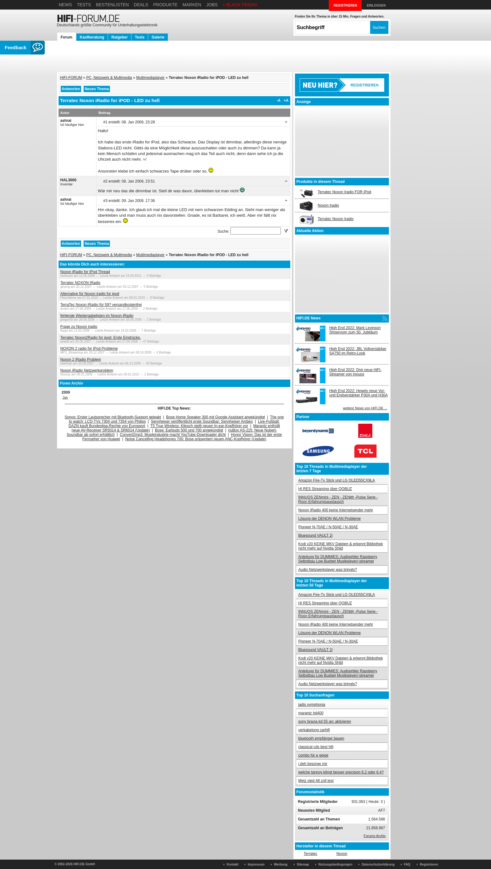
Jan (65, 397)
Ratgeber (119, 37)
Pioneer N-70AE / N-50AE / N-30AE (328, 527)
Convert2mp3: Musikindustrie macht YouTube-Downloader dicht (173, 434)
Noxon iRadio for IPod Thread (85, 272)
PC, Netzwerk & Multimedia (109, 77)
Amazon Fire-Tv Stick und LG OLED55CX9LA (336, 480)
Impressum (256, 864)
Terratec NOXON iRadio (80, 283)
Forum (66, 37)
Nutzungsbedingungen (335, 864)
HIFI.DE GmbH (84, 864)
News (65, 4)
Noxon (341, 853)
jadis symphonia (311, 704)
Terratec (310, 853)
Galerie (158, 37)
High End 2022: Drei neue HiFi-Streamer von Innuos (355, 372)
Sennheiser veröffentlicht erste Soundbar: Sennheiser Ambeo (202, 421)
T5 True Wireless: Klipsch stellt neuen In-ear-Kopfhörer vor (199, 426)
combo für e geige (313, 755)
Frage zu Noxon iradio (78, 326)
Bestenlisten (112, 4)
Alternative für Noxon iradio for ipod (89, 294)
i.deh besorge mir (313, 764)
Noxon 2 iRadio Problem (80, 359)
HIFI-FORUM (71, 77)
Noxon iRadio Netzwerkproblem (86, 370)
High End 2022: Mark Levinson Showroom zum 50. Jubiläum (355, 330)
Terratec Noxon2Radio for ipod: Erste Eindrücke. (100, 337)
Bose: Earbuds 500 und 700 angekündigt (189, 430)
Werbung (280, 864)
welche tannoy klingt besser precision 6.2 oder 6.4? (341, 772)
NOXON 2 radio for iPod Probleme (89, 348)
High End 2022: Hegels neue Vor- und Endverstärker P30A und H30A (358, 393)
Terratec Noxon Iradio (336, 219)
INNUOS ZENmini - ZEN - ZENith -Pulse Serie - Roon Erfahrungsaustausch (338, 499)
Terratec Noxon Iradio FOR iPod (344, 192)
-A (279, 100)
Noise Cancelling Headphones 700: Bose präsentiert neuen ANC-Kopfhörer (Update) (195, 439)
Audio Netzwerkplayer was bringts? (327, 569)
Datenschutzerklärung (378, 864)
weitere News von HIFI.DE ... (365, 408)
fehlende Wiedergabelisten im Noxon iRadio (96, 315)
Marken (192, 4)
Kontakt (232, 864)
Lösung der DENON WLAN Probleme (329, 518)
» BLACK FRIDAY (240, 4)
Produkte (165, 4)
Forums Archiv (374, 836)
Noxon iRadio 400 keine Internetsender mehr (335, 510)
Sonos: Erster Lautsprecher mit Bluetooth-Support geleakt (113, 417)
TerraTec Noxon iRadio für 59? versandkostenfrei (101, 305)
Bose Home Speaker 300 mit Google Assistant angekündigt (215, 417)
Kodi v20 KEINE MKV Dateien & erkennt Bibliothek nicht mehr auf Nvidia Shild (340, 546)
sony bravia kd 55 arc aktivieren (324, 721)
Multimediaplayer (150, 77)
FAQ (407, 864)
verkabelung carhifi (314, 730)
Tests (84, 4)
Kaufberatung (92, 37)
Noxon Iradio (328, 205)
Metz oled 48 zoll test (316, 780)
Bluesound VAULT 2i (315, 535)
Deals (141, 4)
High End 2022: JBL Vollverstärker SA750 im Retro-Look (357, 351)
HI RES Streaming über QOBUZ (325, 489)
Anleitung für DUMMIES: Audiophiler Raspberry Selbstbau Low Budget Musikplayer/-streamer (337, 559)
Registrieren (429, 864)
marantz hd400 (310, 713)
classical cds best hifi (315, 747)
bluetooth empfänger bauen (321, 738)
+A (286, 100)
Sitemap (303, 864)
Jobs (212, 4)
